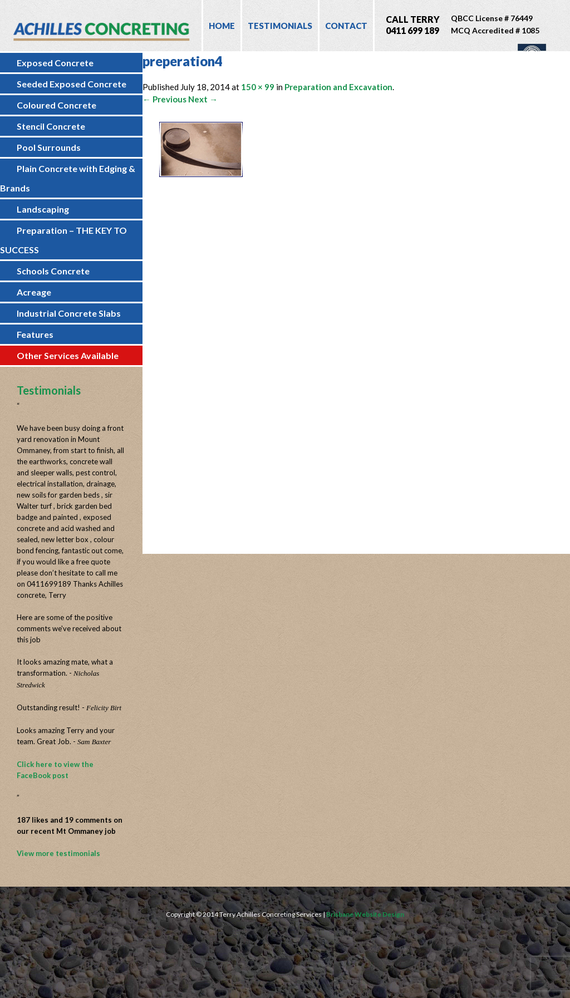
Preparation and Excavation (338, 87)
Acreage (34, 292)
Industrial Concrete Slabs (69, 313)
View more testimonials (58, 853)
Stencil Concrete (51, 126)
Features (35, 334)
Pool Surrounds (49, 147)
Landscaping (43, 209)
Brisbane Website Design (365, 914)
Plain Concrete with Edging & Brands (67, 178)
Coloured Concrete (56, 105)
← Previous (164, 99)
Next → (203, 99)
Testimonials (280, 26)
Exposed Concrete (55, 62)
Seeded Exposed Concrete (71, 83)
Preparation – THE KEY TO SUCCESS (63, 240)
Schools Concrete (53, 271)
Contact (346, 26)
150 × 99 (257, 87)
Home (222, 26)
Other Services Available (68, 355)
